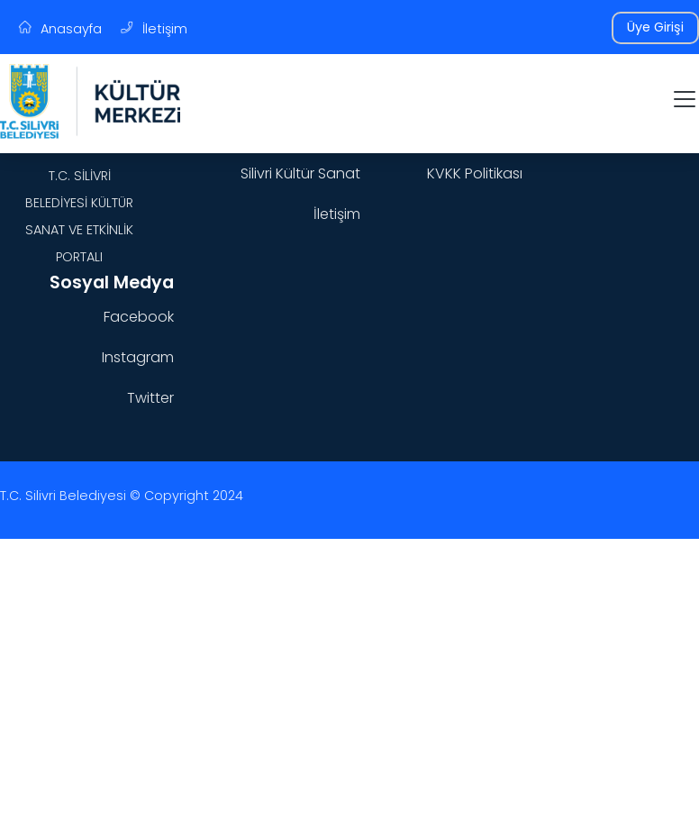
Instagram (138, 357)
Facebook (139, 316)
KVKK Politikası (474, 173)
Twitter (150, 397)
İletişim (336, 214)
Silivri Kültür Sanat (300, 173)
